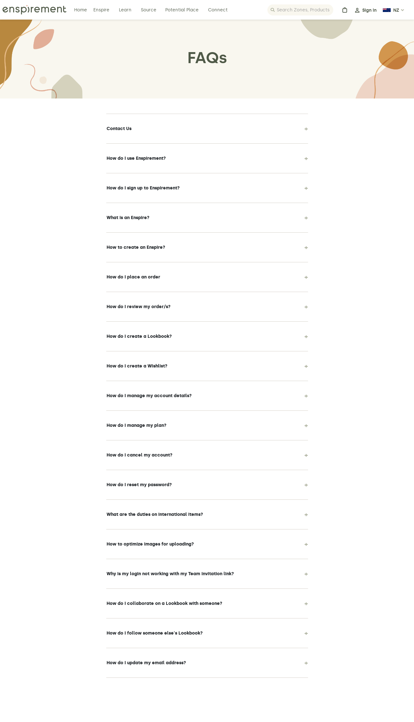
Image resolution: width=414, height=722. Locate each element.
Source (148, 10)
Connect (218, 10)
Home (81, 10)
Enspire (101, 10)
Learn (126, 10)
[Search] (300, 9)
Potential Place (182, 10)
